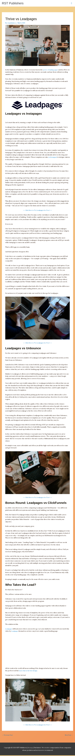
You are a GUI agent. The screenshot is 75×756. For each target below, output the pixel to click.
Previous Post (7, 735)
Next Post (68, 735)
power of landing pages (51, 70)
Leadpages (9, 629)
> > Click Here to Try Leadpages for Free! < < (37, 210)
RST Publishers (13, 3)
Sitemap (30, 748)
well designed (53, 157)
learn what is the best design (28, 671)
